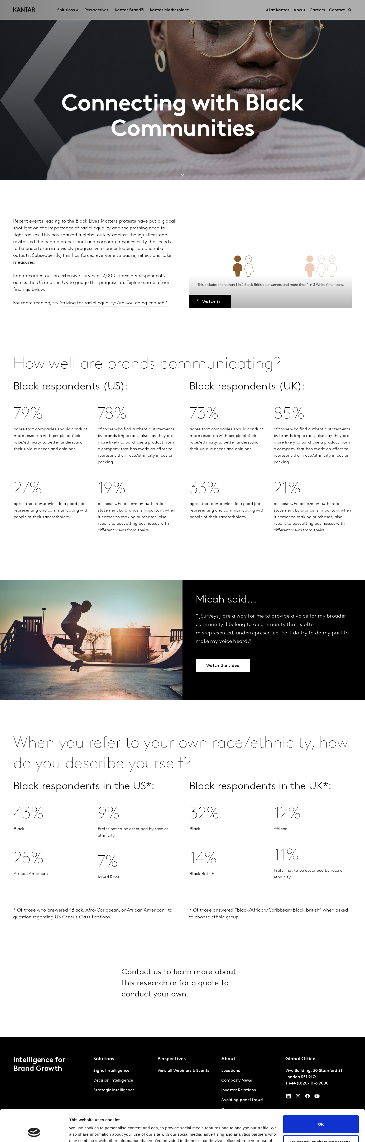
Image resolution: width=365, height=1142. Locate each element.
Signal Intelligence (111, 1071)
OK (321, 1094)
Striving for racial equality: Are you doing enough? (114, 303)
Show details (81, 1131)
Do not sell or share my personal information (321, 1114)
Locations (230, 1071)
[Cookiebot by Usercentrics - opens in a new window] (34, 1132)
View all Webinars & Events (183, 1071)
